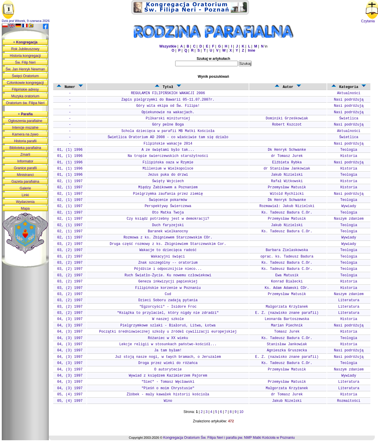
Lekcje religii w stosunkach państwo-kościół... (168, 344)
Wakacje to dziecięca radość (167, 250)
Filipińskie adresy (25, 89)
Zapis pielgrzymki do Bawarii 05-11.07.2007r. (168, 100)
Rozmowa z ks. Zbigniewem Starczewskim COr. (167, 238)
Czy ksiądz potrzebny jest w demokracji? (168, 219)
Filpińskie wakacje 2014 (168, 144)
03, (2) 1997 (69, 244)
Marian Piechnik (287, 326)
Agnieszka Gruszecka (287, 350)
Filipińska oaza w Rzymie (168, 162)
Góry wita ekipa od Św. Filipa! (168, 106)
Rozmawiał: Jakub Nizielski (286, 206)
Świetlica (348, 118)
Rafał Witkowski (287, 181)
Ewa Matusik (286, 275)
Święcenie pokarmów (168, 200)
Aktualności (348, 93)
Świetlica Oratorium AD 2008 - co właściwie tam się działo (168, 137)
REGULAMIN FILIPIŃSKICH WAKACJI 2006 (168, 93)
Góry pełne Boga (168, 125)
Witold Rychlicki (287, 194)
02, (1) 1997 (69, 181)
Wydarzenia (25, 202)
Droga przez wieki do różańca (168, 363)
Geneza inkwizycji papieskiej (168, 282)
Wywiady (348, 206)
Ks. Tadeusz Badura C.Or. (287, 213)
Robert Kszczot (287, 125)
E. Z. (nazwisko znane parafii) (287, 313)
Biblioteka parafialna (25, 148)
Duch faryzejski (168, 225)
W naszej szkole (168, 319)
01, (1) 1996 (69, 150)
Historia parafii (25, 141)
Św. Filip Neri (25, 62)
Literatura (348, 300)
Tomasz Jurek (287, 332)
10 (241, 412)
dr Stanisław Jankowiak (287, 169)
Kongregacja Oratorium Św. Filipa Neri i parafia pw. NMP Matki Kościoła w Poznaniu (229, 438)
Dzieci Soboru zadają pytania (168, 300)
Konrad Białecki (287, 282)
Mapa (25, 208)
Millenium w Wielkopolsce (168, 169)
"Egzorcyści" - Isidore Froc (167, 307)
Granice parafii (25, 168)
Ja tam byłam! (168, 350)
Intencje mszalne (25, 128)
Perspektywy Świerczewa (168, 206)
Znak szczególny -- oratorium (168, 263)
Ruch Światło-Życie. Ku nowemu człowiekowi (168, 275)
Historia (348, 156)
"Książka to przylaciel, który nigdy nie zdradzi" (168, 313)
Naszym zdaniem (349, 219)
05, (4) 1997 (69, 394)
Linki (25, 195)
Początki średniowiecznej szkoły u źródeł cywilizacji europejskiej (168, 332)
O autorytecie (168, 370)
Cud (168, 294)
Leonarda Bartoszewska (287, 319)
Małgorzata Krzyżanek (287, 307)
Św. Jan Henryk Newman (25, 69)
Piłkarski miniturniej (168, 118)
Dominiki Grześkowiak (287, 118)
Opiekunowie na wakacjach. (167, 112)
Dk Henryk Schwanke (287, 150)
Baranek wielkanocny (168, 231)
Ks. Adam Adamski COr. (287, 288)
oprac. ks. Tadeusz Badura (286, 257)
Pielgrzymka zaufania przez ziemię (168, 194)
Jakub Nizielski (287, 175)
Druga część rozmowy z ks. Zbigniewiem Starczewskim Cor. (168, 244)
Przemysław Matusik (287, 187)
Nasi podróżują (349, 100)
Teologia (348, 150)
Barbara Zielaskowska (287, 250)
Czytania (368, 21)
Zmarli (25, 155)
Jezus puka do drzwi (168, 175)
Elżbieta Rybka (287, 162)
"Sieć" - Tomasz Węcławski (167, 382)
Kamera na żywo (25, 134)
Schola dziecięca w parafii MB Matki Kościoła (168, 131)
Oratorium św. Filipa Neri (25, 103)
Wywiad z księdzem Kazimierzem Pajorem (168, 376)
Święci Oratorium (25, 76)
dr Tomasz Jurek (287, 156)
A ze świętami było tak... (167, 150)
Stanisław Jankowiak (287, 344)
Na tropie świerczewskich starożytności (168, 156)
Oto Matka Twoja (168, 213)
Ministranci (25, 175)
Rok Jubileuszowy (25, 49)
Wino (168, 401)
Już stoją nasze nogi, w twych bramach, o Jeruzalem (168, 357)
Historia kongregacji (25, 56)
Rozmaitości (348, 401)
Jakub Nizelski (287, 401)
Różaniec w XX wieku (168, 338)
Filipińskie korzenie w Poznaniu (168, 288)
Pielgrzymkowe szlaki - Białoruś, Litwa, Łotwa (167, 326)
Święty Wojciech (168, 181)
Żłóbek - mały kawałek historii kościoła (168, 394)
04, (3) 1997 (69, 319)
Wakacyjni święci (168, 257)
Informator (25, 161)
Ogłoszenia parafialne (25, 121)
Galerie (25, 188)
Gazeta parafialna (25, 181)
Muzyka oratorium (25, 96)
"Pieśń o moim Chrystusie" (167, 388)
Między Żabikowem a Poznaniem (168, 187)
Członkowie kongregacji (25, 83)
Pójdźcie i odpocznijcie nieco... (168, 269)
